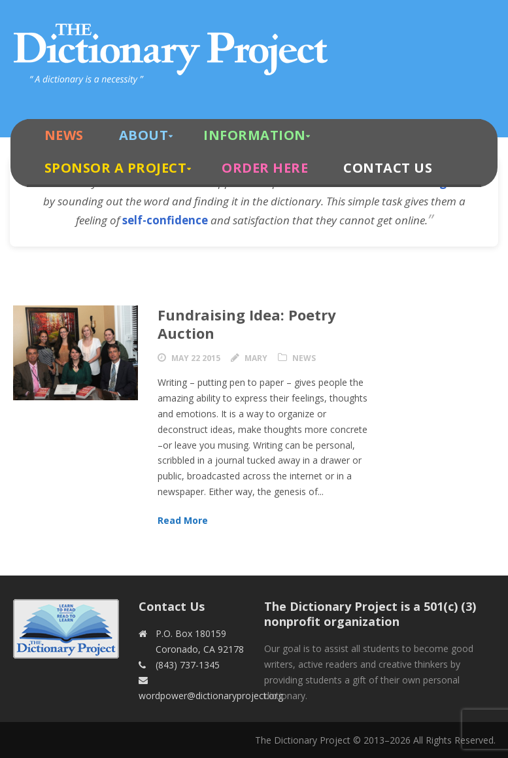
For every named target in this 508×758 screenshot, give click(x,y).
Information (254, 135)
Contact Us (387, 168)
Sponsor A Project (115, 168)
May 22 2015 (195, 358)
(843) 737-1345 (188, 665)
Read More (183, 520)
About (144, 135)
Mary (256, 358)
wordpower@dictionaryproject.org (211, 695)
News (64, 135)
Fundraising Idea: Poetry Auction (247, 324)
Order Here (265, 168)
